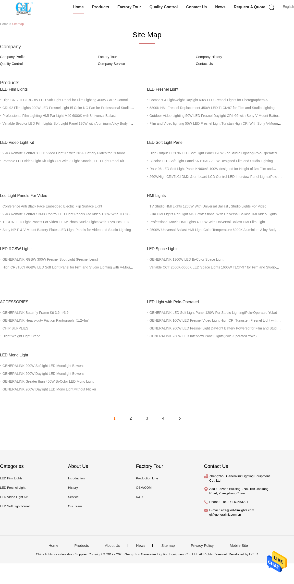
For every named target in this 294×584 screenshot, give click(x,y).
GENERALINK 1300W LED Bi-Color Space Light (186, 259)
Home (78, 7)
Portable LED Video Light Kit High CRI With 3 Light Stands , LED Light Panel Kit (63, 161)
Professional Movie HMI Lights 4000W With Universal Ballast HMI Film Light (207, 222)
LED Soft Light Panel (165, 142)
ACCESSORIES (14, 302)
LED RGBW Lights (16, 249)
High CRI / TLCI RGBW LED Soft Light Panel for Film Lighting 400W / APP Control (65, 100)
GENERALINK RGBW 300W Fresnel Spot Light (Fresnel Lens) (50, 259)
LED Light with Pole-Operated (173, 302)
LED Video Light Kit (17, 142)
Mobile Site (239, 545)
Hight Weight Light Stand (21, 336)
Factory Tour (129, 7)
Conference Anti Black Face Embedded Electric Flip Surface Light (52, 206)
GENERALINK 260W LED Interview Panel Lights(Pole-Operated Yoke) (203, 336)
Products (100, 7)
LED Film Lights (14, 89)
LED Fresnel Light (162, 89)
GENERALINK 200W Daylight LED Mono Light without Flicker (49, 389)
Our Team (75, 506)
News (220, 7)
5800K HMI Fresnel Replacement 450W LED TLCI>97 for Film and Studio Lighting (212, 108)
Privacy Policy (202, 545)
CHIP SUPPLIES (15, 328)
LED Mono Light (14, 355)
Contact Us (196, 7)
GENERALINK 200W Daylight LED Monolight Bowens (43, 374)
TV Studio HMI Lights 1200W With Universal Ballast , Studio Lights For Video (208, 206)
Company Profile (12, 57)
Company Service (111, 64)
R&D (139, 497)
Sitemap (18, 24)
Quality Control (163, 7)
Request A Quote (249, 7)
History (73, 487)
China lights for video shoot (55, 554)
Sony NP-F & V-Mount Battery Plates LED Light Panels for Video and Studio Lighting (66, 230)
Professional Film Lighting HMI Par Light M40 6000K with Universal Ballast (59, 116)
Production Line (147, 478)
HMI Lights (156, 196)
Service (73, 497)
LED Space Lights (162, 249)
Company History (209, 57)
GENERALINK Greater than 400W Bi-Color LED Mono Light (48, 381)
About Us (112, 545)
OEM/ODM (144, 487)
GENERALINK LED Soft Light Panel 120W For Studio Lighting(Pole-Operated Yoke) (213, 313)
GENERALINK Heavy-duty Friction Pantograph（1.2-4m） (46, 320)
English (288, 7)
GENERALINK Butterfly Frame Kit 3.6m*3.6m (37, 313)
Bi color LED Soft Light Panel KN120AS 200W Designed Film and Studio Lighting (211, 161)
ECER (253, 554)
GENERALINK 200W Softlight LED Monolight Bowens (43, 366)
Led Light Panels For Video (23, 196)
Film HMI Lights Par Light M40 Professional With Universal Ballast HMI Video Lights (213, 214)
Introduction (76, 478)
